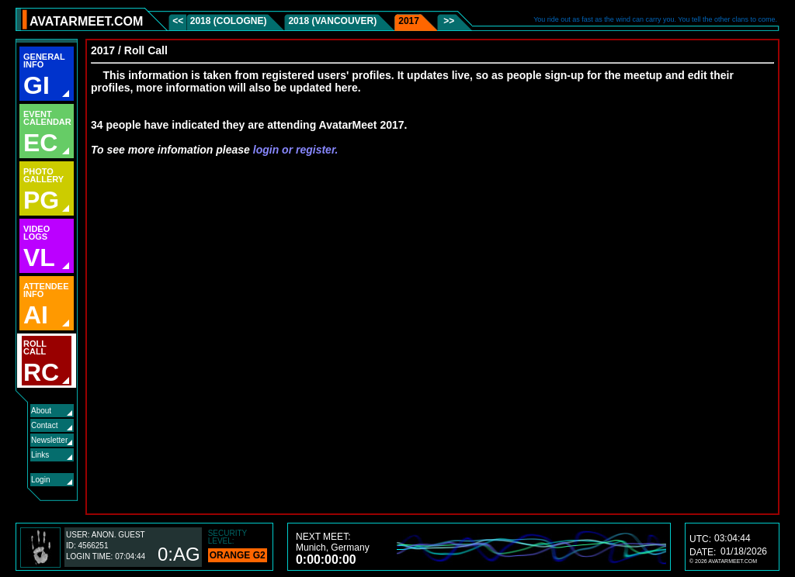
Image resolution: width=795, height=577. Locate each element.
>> (447, 21)
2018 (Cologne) (228, 21)
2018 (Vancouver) (332, 21)
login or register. (295, 149)
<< (179, 21)
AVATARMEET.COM (86, 21)
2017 (408, 21)
